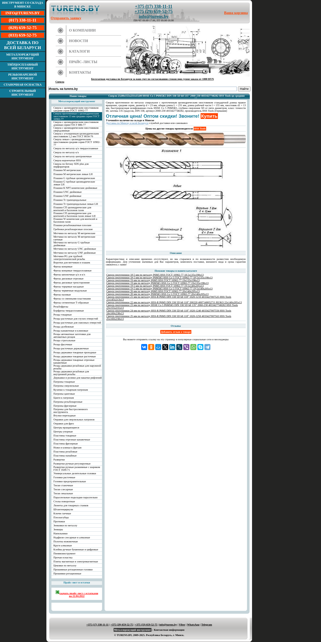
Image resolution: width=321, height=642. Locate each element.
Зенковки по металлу (65, 525)
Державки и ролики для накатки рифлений (77, 377)
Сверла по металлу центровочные (72, 156)
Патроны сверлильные (66, 385)
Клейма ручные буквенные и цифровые (75, 549)
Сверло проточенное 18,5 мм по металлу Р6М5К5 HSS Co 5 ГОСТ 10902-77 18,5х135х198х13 (159, 277)
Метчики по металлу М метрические (74, 233)
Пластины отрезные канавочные (71, 439)
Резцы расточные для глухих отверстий (75, 318)
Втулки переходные (64, 415)
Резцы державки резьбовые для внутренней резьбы (71, 373)
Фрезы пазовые (62, 294)
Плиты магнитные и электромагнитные (75, 561)
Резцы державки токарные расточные (74, 356)
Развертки (59, 459)
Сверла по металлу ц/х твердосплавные (75, 148)
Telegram (206, 624)
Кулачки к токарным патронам (70, 389)
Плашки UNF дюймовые (67, 196)
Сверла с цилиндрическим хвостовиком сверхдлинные (76, 129)
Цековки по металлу (64, 565)
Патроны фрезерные (64, 405)
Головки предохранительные (69, 481)
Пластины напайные (64, 455)
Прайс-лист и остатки (76, 582)
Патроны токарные (64, 381)
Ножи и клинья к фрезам (67, 447)
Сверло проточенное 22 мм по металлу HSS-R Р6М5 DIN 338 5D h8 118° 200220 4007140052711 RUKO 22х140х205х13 (174, 302)
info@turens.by (154, 16)
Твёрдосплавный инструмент (22, 66)
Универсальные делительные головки (74, 473)
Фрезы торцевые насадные (68, 286)
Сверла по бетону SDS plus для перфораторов (71, 165)
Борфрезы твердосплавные (68, 310)
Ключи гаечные (62, 513)
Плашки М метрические (67, 170)
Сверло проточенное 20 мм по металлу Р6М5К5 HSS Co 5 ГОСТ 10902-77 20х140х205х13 (157, 294)
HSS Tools (200, 128)
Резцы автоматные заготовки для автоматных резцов (72, 335)
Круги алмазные (62, 545)
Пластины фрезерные (65, 443)
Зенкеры (58, 529)
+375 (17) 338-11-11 (153, 6)
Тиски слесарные (63, 489)
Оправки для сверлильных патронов (74, 419)
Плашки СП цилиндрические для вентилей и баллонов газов (72, 209)
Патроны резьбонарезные (68, 401)
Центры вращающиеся (66, 427)
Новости (78, 41)
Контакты (80, 72)
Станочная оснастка (22, 84)
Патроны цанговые (64, 393)
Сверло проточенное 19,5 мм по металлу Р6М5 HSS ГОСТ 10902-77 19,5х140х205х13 (155, 285)
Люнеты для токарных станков (70, 505)
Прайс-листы (83, 62)
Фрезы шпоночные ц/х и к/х (69, 274)
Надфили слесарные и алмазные (71, 537)
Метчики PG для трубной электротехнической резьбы (69, 257)
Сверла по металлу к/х (66, 152)
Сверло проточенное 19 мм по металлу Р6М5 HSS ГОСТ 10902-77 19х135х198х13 (153, 280)
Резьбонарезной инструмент (22, 76)
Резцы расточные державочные (71, 348)
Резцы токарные (62, 314)
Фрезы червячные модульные (70, 290)
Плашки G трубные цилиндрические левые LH (74, 183)
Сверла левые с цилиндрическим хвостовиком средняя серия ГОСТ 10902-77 (76, 142)
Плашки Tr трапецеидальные (69, 200)
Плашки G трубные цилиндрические (74, 178)
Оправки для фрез (63, 423)
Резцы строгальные (64, 340)
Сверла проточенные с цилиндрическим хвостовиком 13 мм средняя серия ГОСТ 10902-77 (76, 116)
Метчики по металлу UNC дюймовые (74, 248)
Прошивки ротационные (67, 573)
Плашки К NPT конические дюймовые (75, 188)
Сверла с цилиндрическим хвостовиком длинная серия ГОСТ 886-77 (76, 123)
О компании (82, 30)
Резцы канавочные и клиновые (70, 330)
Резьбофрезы (60, 306)
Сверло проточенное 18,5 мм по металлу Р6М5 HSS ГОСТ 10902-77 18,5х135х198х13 (155, 274)
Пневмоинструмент (64, 553)
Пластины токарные (64, 435)
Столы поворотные (64, 501)
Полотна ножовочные (65, 541)
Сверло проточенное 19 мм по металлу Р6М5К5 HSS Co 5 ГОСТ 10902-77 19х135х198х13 (157, 283)
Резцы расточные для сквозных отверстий (77, 322)
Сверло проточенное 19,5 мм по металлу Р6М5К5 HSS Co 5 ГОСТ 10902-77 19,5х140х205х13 (159, 288)
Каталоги (79, 51)
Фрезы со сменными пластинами (72, 298)
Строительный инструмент (22, 92)
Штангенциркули (63, 509)
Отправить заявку (66, 18)
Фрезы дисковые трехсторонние (71, 282)
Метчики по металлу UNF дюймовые (74, 252)
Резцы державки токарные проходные (74, 352)
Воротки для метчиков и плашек (71, 262)
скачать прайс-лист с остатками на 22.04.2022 (76, 593)
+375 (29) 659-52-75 (154, 11)
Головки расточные (64, 477)
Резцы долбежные (63, 326)
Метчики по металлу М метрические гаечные (74, 238)
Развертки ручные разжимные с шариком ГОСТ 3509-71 (76, 468)
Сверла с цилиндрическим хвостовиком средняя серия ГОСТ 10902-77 (76, 109)
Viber (182, 624)
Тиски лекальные (63, 493)
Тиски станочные (63, 485)
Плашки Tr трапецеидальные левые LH (75, 204)
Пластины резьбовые (65, 451)
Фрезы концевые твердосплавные (72, 270)
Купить (209, 116)
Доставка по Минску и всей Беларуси (127, 123)
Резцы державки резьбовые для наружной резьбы (77, 367)
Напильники (60, 533)
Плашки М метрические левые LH (73, 174)
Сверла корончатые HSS (67, 160)
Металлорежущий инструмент (22, 56)
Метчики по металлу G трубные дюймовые (71, 244)
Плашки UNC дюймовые (67, 192)
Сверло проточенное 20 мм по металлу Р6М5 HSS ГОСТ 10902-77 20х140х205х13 (153, 291)
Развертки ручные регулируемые (72, 463)
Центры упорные (63, 431)
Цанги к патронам (63, 397)
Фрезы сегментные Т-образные (71, 302)
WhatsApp (193, 624)
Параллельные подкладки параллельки (75, 497)
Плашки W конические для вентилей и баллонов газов (75, 220)
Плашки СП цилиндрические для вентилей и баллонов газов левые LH (74, 214)
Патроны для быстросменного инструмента (70, 410)
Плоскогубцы (61, 517)
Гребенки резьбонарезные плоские (73, 229)
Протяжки (59, 521)
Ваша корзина (236, 13)
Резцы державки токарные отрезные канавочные (74, 361)
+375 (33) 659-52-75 (146, 624)
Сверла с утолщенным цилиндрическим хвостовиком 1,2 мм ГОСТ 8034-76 (76, 135)
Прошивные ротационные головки (73, 569)
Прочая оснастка (62, 557)
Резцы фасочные (62, 344)
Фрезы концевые (62, 266)
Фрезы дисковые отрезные (68, 278)
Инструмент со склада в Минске (22, 4)
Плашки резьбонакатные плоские (72, 225)
